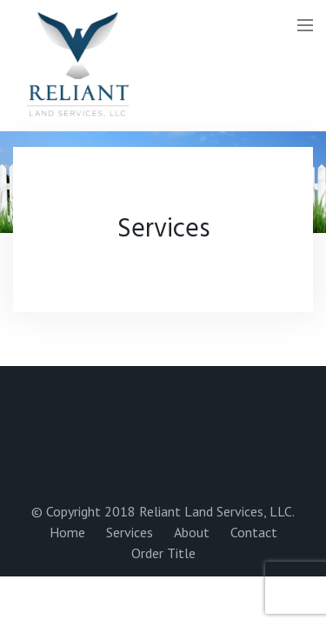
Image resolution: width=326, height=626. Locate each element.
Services (129, 532)
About (192, 532)
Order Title (163, 553)
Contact (253, 532)
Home (67, 532)
